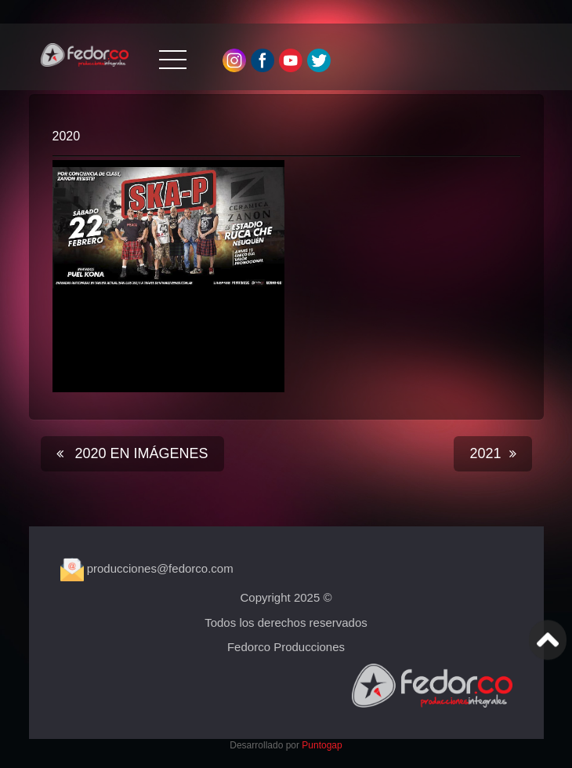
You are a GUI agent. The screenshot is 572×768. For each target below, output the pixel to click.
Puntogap (322, 745)
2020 (66, 136)
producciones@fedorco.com (147, 568)
